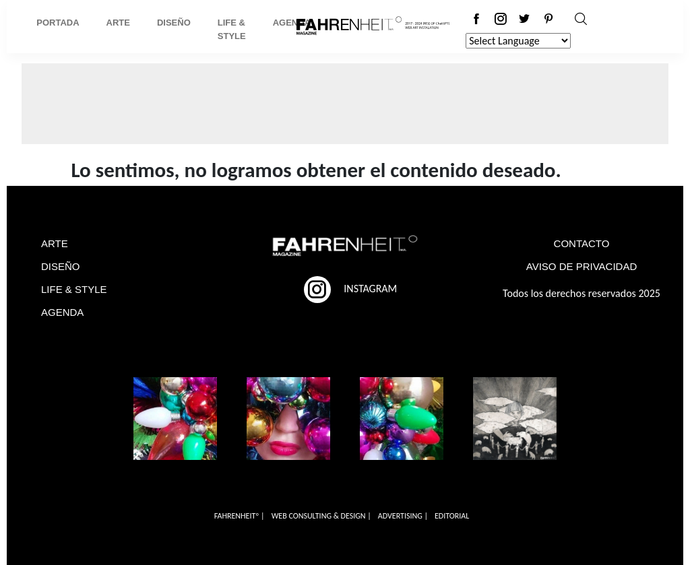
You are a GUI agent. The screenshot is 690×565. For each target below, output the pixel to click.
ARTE (54, 243)
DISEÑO (60, 266)
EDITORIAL (452, 516)
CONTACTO (582, 243)
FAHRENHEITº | (239, 516)
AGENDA (62, 312)
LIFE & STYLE (74, 289)
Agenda (292, 23)
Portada (57, 23)
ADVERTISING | (403, 516)
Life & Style (232, 29)
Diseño (174, 23)
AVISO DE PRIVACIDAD (581, 266)
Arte (118, 23)
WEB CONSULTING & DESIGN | (321, 516)
